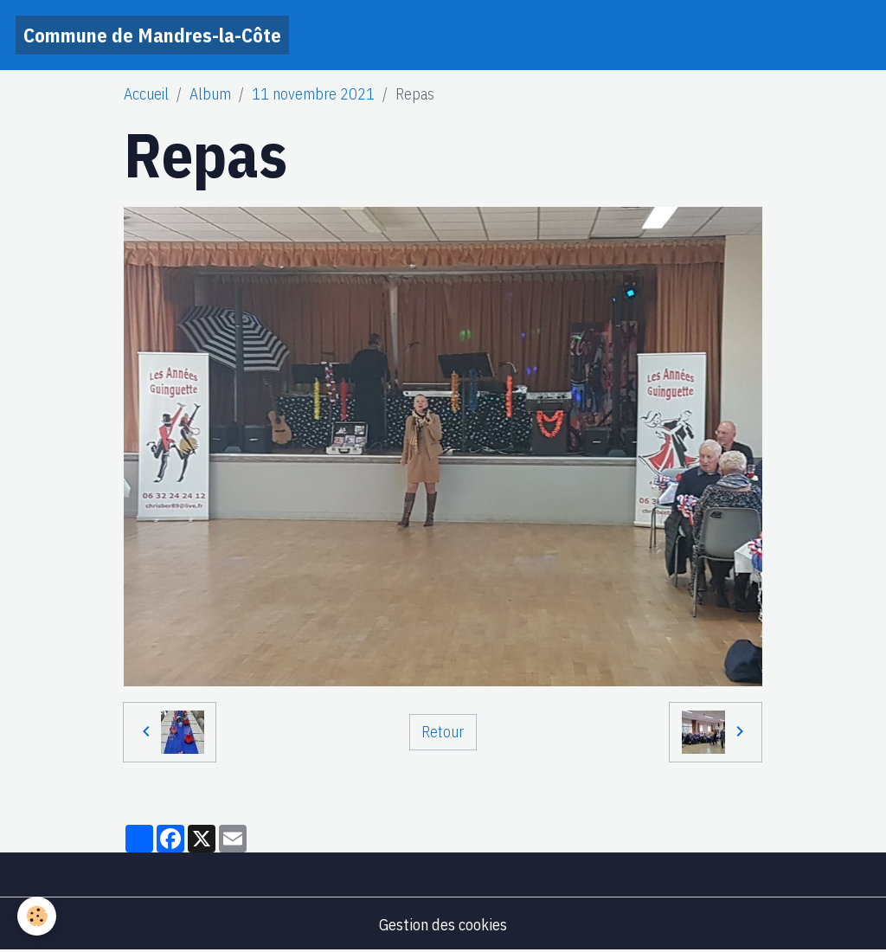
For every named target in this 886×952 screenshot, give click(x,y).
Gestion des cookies (443, 925)
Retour (442, 732)
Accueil (146, 94)
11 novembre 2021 (313, 94)
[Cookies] (36, 916)
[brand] (152, 35)
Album (210, 94)
